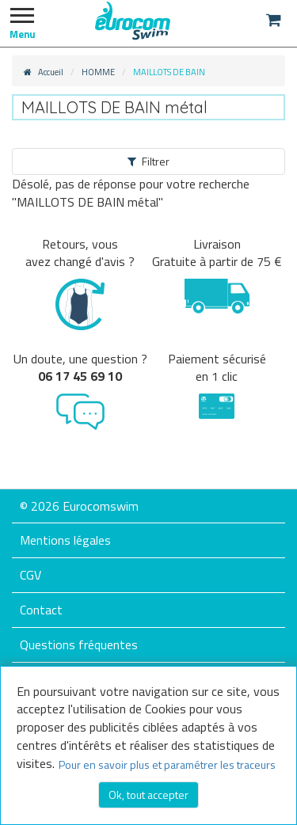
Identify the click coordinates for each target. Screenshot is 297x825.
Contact (41, 609)
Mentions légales (65, 539)
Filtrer (148, 161)
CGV (30, 574)
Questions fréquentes (79, 644)
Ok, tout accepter (148, 794)
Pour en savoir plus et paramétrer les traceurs (167, 764)
